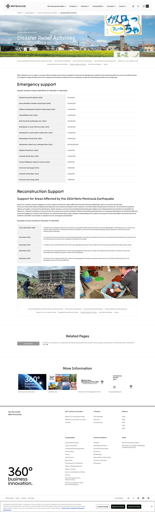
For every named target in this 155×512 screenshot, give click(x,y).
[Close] (152, 506)
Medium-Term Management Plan (89, 392)
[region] (77, 506)
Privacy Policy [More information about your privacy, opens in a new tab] (65, 508)
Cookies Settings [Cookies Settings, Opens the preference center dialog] (102, 507)
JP (144, 6)
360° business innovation (26, 392)
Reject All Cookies (118, 507)
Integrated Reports (115, 392)
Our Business (52, 392)
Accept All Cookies (134, 507)
